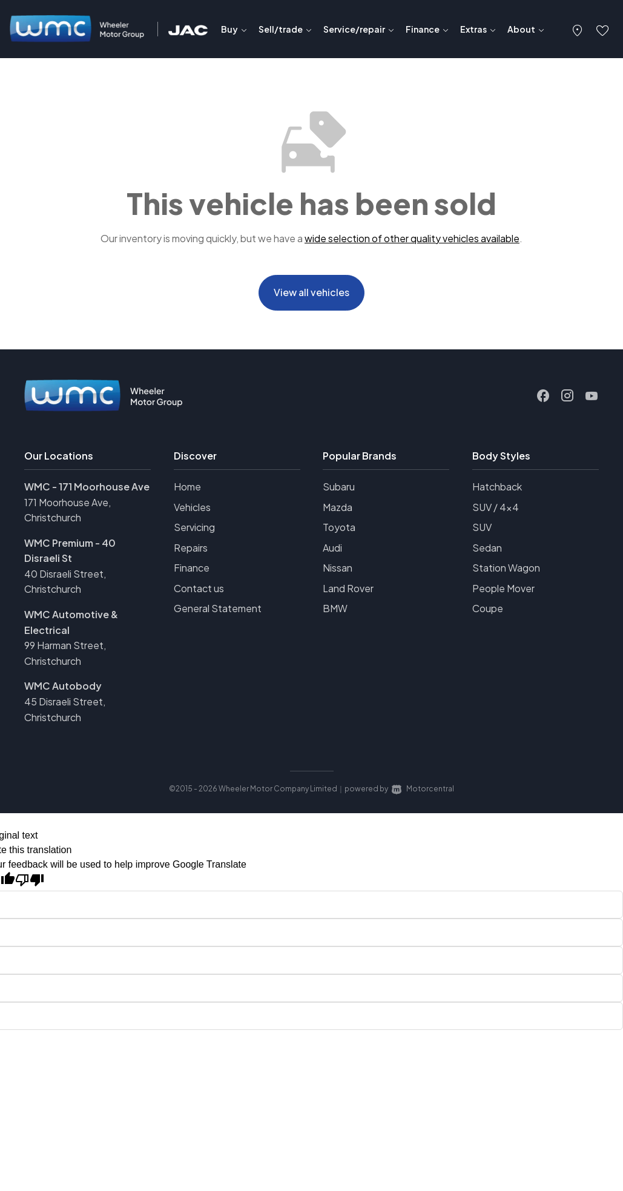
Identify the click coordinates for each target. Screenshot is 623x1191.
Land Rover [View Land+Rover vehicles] (348, 592)
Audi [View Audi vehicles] (332, 552)
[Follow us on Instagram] (567, 400)
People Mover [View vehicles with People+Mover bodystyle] (503, 592)
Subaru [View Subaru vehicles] (339, 490)
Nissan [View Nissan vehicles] (337, 572)
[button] (577, 29)
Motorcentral (423, 793)
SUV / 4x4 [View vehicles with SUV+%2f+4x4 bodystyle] (495, 511)
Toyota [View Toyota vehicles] (339, 531)
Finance (191, 572)
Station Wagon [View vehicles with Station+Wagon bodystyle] (506, 572)
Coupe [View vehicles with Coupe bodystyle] (487, 613)
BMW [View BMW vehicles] (335, 613)
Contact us (199, 592)
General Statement (218, 613)
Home (187, 490)
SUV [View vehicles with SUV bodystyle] (482, 531)
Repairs (191, 552)
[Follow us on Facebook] (543, 400)
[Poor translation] (29, 884)
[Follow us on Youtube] (591, 400)
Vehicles (192, 511)
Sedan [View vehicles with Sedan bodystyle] (487, 552)
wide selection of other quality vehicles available (412, 238)
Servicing (194, 531)
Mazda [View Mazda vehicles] (337, 511)
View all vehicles (311, 294)
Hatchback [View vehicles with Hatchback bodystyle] (497, 490)
